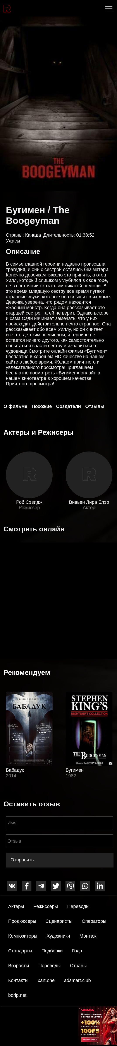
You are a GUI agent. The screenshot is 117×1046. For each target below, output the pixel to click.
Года (77, 950)
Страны (78, 965)
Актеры (16, 906)
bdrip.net (17, 995)
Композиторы (22, 936)
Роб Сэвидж (29, 502)
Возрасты (18, 965)
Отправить (22, 859)
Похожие (42, 406)
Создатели (68, 406)
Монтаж (87, 936)
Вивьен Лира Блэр (89, 502)
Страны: (15, 235)
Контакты (18, 980)
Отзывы (94, 406)
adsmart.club (77, 980)
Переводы (78, 906)
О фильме (15, 406)
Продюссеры (22, 921)
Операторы (94, 921)
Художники (58, 936)
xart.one (46, 980)
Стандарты (20, 950)
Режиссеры (45, 906)
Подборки (52, 950)
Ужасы (13, 241)
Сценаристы (58, 921)
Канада (33, 235)
